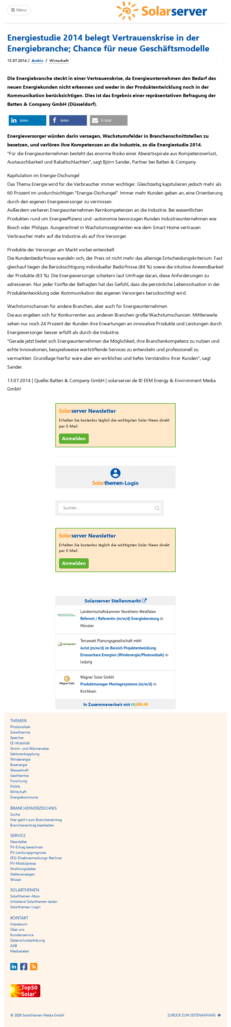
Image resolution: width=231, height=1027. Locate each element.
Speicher (17, 737)
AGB (13, 945)
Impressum (18, 924)
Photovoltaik (20, 727)
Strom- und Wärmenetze (29, 748)
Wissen (15, 879)
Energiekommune (24, 797)
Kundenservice (21, 935)
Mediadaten (19, 951)
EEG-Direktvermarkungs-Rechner (36, 858)
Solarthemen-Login (25, 907)
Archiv (37, 60)
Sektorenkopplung (24, 754)
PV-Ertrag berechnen (26, 847)
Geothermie (19, 775)
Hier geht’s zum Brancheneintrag (36, 819)
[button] (27, 120)
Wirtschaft (59, 60)
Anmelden (74, 438)
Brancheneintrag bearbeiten (32, 825)
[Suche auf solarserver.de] (157, 508)
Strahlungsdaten (23, 868)
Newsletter (18, 841)
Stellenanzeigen (22, 874)
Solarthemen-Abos (25, 896)
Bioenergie (18, 764)
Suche (15, 814)
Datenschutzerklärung (27, 940)
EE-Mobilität (20, 743)
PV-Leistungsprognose (28, 852)
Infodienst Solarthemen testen (33, 901)
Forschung (18, 781)
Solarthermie (20, 732)
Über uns (17, 929)
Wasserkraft (19, 770)
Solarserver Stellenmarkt (116, 601)
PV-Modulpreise (23, 863)
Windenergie (20, 759)
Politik (15, 786)
